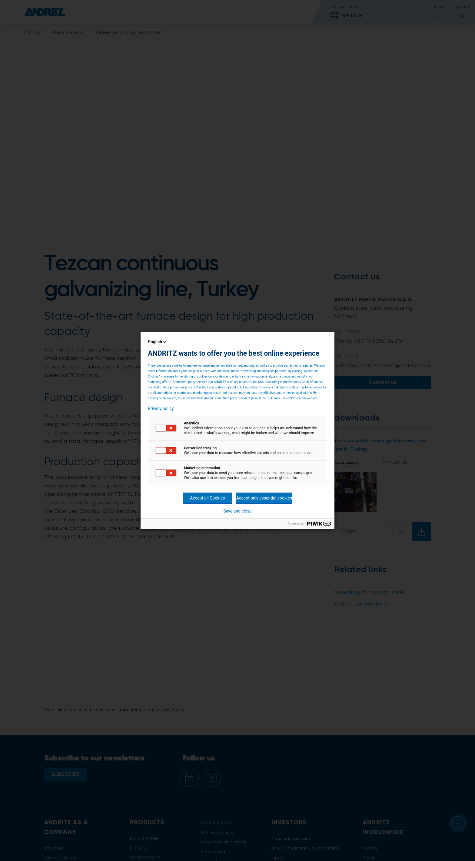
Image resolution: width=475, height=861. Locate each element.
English (157, 341)
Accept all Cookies (207, 498)
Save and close (237, 511)
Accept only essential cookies (264, 498)
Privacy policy (161, 408)
